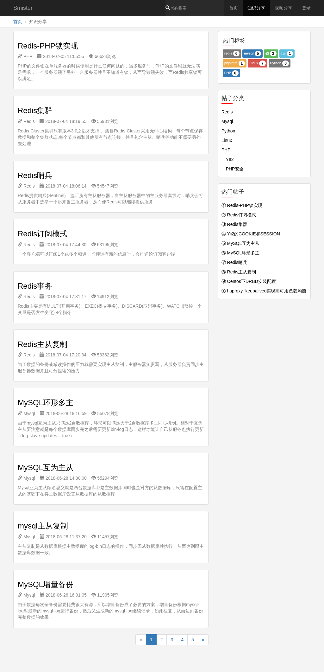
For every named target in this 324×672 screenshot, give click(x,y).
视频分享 (283, 7)
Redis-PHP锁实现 (48, 46)
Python (279, 63)
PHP (25, 56)
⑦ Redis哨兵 (234, 262)
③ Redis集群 (234, 224)
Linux (257, 63)
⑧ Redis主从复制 (238, 271)
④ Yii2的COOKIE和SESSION (250, 233)
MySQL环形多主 (45, 402)
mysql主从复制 (43, 526)
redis (232, 53)
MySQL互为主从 (45, 467)
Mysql (26, 413)
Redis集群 (35, 110)
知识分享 (256, 7)
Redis (26, 121)
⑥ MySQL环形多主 (240, 252)
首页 (233, 7)
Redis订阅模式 (42, 233)
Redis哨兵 (35, 175)
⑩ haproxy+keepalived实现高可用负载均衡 (264, 290)
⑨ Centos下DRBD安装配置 (248, 281)
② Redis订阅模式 (238, 214)
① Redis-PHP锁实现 (241, 205)
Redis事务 (35, 286)
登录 (306, 7)
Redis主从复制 (42, 344)
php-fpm (234, 63)
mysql (252, 53)
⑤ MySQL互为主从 (240, 243)
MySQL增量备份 (45, 584)
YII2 (227, 159)
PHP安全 (232, 168)
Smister (23, 8)
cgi (287, 53)
